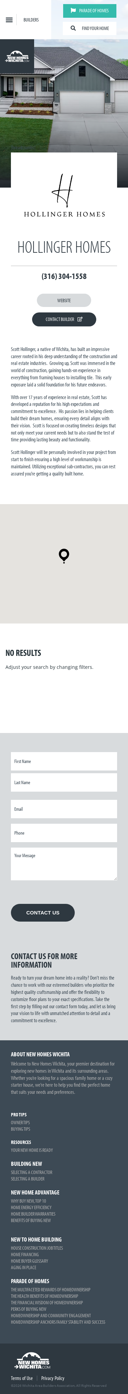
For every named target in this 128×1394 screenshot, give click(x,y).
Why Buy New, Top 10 (28, 1201)
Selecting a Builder (27, 1178)
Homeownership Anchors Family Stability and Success (58, 1322)
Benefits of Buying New (31, 1220)
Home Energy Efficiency (31, 1207)
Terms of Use (22, 1378)
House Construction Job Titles (37, 1248)
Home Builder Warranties (33, 1213)
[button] (9, 19)
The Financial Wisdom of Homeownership (47, 1302)
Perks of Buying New (28, 1309)
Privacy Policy (53, 1378)
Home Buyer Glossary (29, 1261)
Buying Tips (20, 1129)
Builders (31, 19)
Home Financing (25, 1254)
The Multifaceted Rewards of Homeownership (50, 1289)
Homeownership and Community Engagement (51, 1315)
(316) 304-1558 (64, 275)
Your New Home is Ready (32, 1150)
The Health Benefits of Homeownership (44, 1296)
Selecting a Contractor (31, 1172)
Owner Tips (20, 1122)
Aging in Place (23, 1267)
